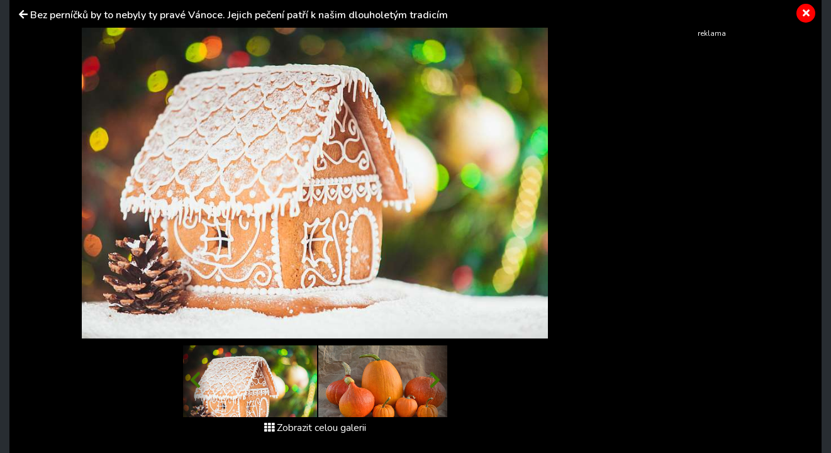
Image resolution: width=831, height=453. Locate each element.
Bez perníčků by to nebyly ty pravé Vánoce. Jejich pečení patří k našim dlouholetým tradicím (239, 15)
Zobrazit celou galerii (315, 428)
